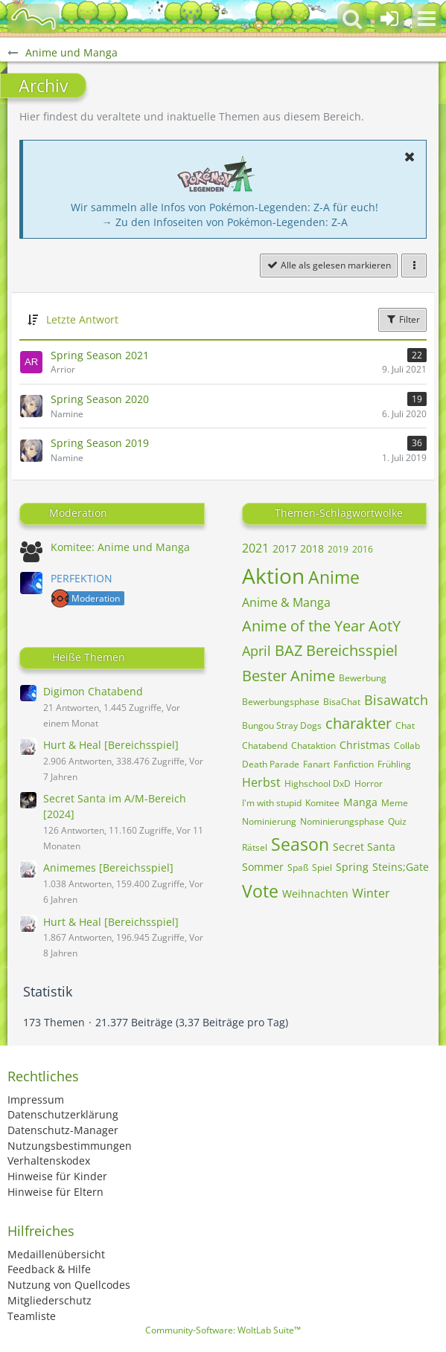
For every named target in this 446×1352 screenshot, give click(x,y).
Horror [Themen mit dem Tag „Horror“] (368, 783)
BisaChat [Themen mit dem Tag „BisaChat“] (341, 701)
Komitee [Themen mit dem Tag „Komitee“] (322, 802)
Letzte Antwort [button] (82, 319)
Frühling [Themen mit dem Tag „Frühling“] (394, 764)
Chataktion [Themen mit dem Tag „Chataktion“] (313, 745)
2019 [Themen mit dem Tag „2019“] (338, 549)
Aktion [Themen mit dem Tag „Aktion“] (273, 575)
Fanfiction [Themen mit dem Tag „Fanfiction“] (354, 764)
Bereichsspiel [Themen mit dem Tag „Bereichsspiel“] (352, 650)
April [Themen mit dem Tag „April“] (256, 651)
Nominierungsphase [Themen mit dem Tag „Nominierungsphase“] (342, 821)
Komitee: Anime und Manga (120, 547)
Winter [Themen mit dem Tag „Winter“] (371, 893)
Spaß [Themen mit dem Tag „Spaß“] (297, 867)
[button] (427, 18)
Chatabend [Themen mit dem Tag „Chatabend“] (264, 745)
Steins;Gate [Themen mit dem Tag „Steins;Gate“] (400, 867)
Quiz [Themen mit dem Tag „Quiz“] (397, 821)
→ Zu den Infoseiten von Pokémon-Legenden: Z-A (225, 222)
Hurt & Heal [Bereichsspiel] (111, 745)
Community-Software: (223, 1330)
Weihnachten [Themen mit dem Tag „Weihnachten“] (315, 893)
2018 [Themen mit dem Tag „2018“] (312, 548)
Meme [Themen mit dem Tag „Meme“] (394, 802)
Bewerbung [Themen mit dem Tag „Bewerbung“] (362, 678)
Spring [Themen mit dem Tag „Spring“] (352, 867)
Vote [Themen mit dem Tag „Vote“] (260, 891)
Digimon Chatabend (93, 691)
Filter (402, 319)
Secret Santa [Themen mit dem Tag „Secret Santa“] (364, 847)
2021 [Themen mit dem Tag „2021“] (255, 548)
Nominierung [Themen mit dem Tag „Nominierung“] (269, 821)
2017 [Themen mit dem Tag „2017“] (284, 548)
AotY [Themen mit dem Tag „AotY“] (385, 626)
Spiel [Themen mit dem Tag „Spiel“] (322, 867)
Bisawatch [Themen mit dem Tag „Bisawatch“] (396, 700)
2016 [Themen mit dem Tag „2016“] (362, 549)
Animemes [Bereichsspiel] (108, 867)
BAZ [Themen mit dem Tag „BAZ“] (288, 650)
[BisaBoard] (33, 18)
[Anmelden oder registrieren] (389, 18)
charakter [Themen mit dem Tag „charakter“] (358, 723)
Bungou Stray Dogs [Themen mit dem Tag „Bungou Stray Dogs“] (282, 725)
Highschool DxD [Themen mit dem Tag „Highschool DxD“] (317, 783)
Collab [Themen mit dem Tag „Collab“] (407, 745)
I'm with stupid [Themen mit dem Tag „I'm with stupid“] (272, 802)
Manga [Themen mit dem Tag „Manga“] (360, 802)
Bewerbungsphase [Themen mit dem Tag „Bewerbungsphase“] (280, 701)
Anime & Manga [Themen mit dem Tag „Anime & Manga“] (286, 602)
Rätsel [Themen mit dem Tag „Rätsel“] (254, 847)
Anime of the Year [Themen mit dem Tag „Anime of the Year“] (303, 626)
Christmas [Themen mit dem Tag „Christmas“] (365, 745)
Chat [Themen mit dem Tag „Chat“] (405, 725)
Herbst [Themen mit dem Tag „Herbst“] (261, 782)
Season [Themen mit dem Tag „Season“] (300, 844)
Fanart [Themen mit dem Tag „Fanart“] (316, 764)
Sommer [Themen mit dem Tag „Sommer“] (263, 867)
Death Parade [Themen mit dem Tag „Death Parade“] (270, 764)
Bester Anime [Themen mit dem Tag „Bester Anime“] (288, 676)
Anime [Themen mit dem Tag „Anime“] (334, 577)
